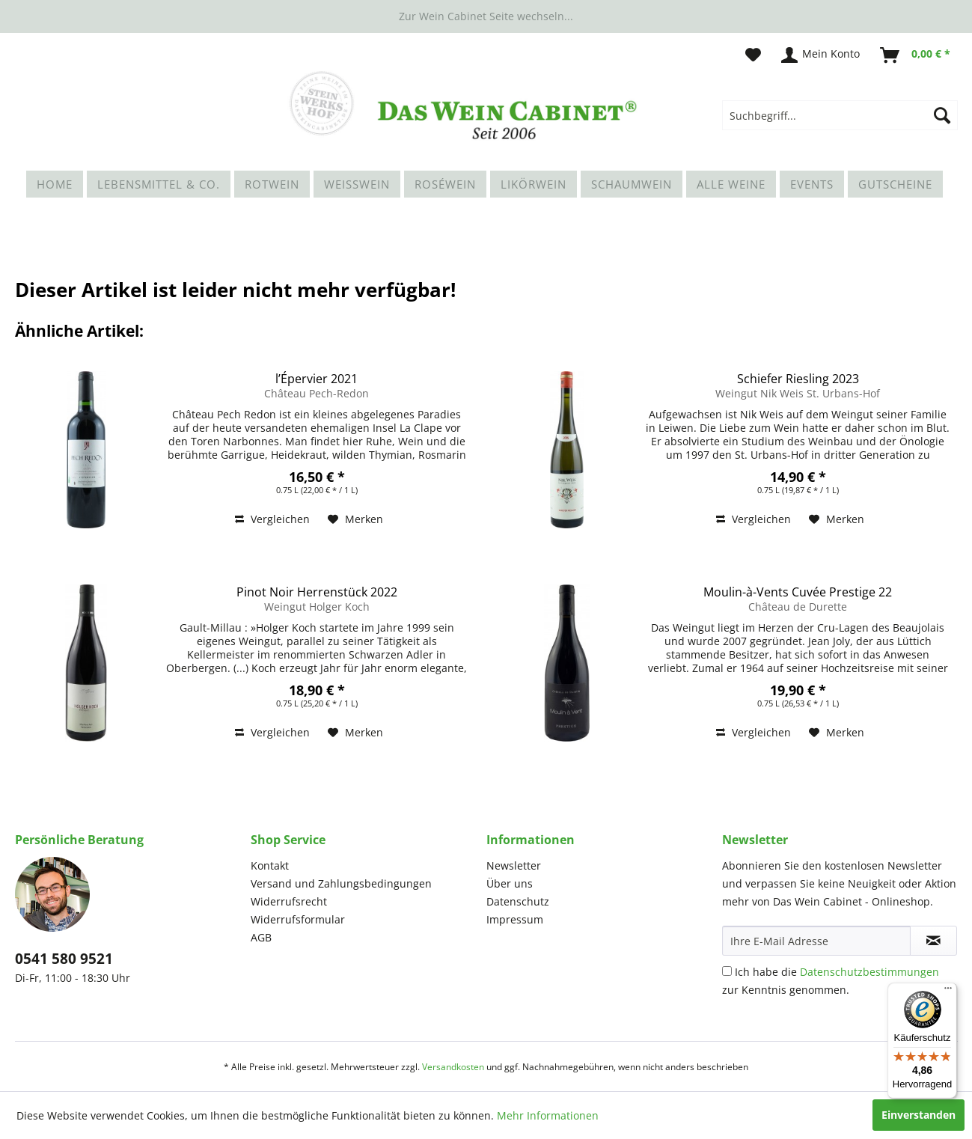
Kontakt (270, 865)
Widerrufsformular (298, 919)
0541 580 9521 (64, 958)
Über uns (509, 883)
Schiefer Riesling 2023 (798, 378)
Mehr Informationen (548, 1115)
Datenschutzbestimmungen (869, 972)
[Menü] (948, 992)
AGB (261, 937)
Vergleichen (272, 519)
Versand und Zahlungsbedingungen (341, 883)
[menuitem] (840, 115)
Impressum (514, 919)
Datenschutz (517, 901)
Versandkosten (453, 1066)
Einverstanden (918, 1115)
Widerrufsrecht (289, 901)
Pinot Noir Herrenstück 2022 (316, 591)
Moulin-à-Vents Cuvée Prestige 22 (797, 591)
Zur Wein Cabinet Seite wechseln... (486, 16)
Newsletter (513, 865)
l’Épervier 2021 (316, 378)
